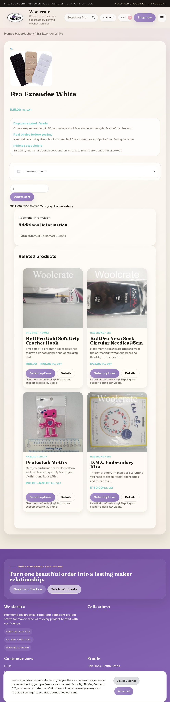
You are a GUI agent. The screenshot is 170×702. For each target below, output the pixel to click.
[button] (12, 49)
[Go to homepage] (15, 17)
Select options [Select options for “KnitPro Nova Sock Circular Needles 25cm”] (105, 373)
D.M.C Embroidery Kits (112, 464)
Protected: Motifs (46, 462)
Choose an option (35, 171)
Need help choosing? (130, 3)
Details (66, 373)
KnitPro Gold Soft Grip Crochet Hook (53, 340)
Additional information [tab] (34, 218)
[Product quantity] (29, 189)
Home (8, 33)
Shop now (145, 17)
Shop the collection (27, 589)
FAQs (7, 666)
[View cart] (125, 18)
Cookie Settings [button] (126, 680)
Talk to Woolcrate (64, 589)
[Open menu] (162, 17)
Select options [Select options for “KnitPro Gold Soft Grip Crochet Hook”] (40, 373)
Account (108, 17)
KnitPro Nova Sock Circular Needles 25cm (116, 340)
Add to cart (22, 197)
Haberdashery (24, 33)
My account (157, 3)
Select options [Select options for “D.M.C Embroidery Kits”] (105, 497)
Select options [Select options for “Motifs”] (40, 497)
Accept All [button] (124, 691)
